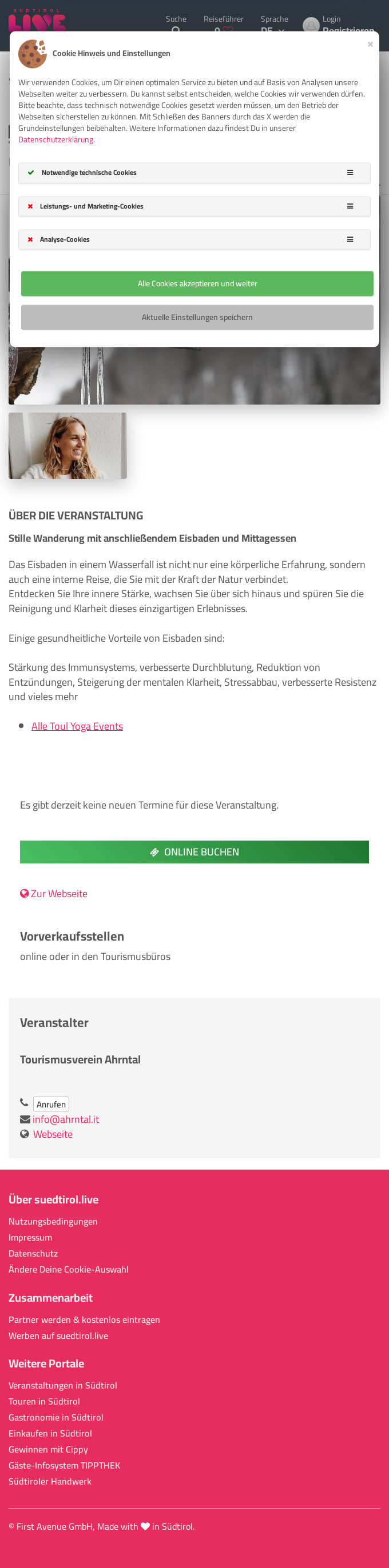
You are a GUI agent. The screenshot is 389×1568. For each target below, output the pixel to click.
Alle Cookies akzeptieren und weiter (197, 283)
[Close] (370, 43)
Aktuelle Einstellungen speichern (197, 317)
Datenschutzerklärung (55, 140)
